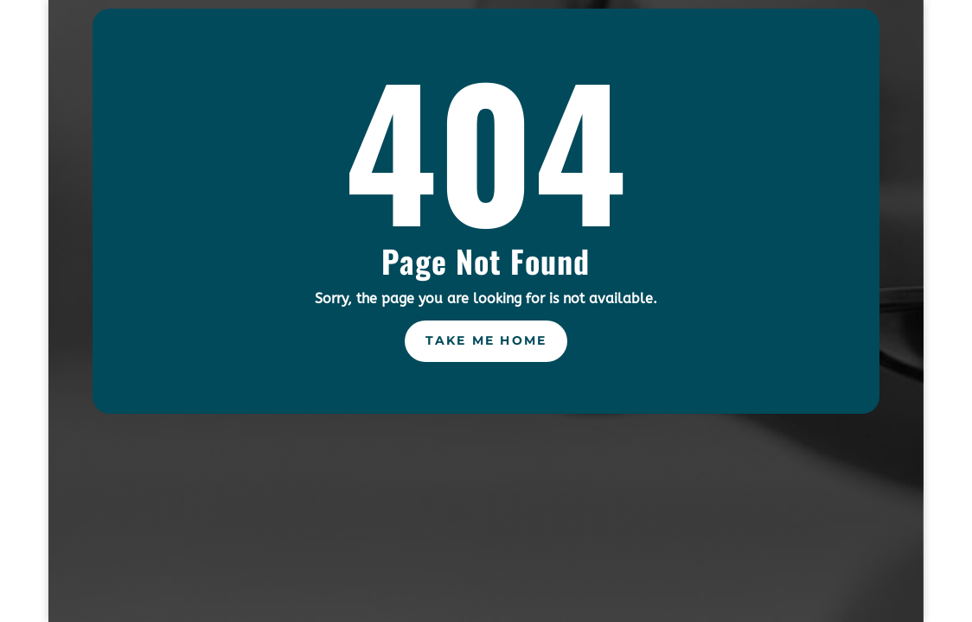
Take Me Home (486, 340)
